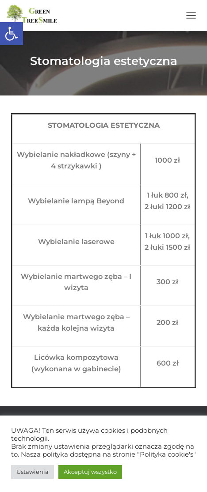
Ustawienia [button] (32, 471)
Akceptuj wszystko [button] (90, 471)
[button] (11, 33)
